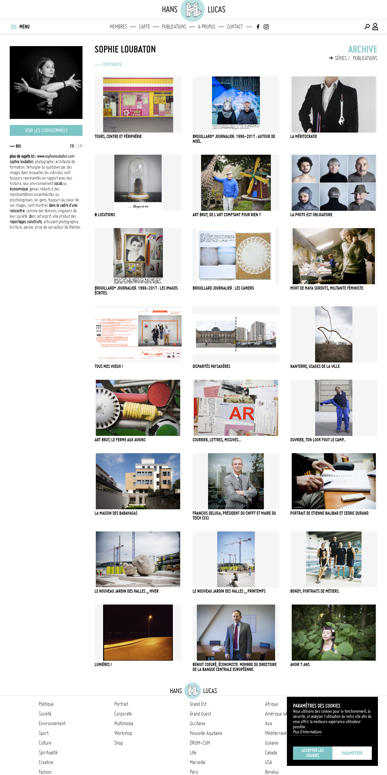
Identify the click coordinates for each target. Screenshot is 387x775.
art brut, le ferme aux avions (120, 439)
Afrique (271, 704)
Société (45, 714)
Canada (271, 753)
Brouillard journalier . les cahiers (223, 288)
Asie (268, 723)
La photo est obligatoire (311, 214)
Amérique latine (279, 714)
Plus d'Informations (307, 732)
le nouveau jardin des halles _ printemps (229, 591)
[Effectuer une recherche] (367, 26)
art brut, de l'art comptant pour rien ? (227, 214)
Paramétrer (352, 753)
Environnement (52, 723)
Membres (118, 27)
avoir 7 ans (300, 664)
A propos (206, 27)
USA (268, 762)
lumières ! (103, 664)
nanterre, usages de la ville (315, 366)
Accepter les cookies (313, 753)
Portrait (121, 704)
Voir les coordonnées (46, 130)
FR (72, 146)
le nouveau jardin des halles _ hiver (127, 591)
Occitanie (197, 723)
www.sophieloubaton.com (42, 156)
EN (80, 146)
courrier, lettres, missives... (217, 439)
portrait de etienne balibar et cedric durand (329, 513)
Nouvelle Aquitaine (206, 733)
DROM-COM (200, 743)
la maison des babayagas (116, 513)
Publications (174, 27)
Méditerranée (277, 733)
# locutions (105, 214)
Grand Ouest (200, 714)
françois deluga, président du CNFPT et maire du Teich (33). (234, 516)
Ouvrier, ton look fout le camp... (318, 439)
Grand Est (198, 704)
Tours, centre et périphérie (118, 136)
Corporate (112, 64)
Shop (118, 743)
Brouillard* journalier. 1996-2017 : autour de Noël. (234, 139)
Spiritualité (48, 753)
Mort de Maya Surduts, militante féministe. (327, 288)
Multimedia (123, 723)
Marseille (197, 762)
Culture (45, 743)
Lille (193, 753)
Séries (341, 58)
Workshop (123, 733)
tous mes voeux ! (109, 366)
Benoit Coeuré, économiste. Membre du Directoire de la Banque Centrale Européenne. (235, 667)
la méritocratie (303, 136)
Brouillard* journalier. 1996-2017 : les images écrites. (136, 290)
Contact (235, 27)
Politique (46, 704)
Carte (144, 27)
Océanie (271, 743)
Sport (44, 733)
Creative (46, 762)
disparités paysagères (211, 366)
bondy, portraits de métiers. (314, 591)
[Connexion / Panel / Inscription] (375, 26)
